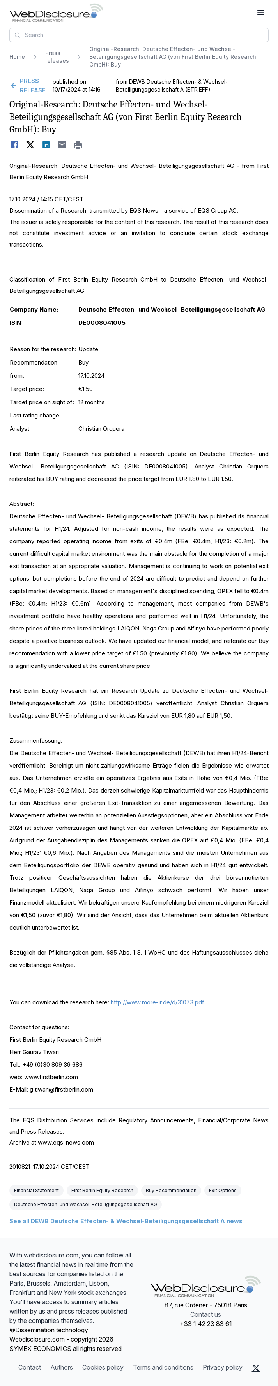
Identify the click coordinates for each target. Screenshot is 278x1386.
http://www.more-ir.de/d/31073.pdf (157, 1002)
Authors (61, 1367)
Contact (29, 1367)
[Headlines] (56, 12)
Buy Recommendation (171, 1190)
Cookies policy (103, 1367)
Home (17, 56)
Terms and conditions (163, 1367)
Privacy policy (223, 1367)
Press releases (57, 56)
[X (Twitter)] (256, 1368)
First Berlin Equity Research (102, 1190)
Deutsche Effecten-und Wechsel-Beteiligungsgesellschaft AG (85, 1204)
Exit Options (223, 1190)
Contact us (205, 1314)
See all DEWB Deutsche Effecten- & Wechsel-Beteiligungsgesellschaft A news (126, 1221)
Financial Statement (36, 1190)
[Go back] (30, 85)
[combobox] (139, 35)
